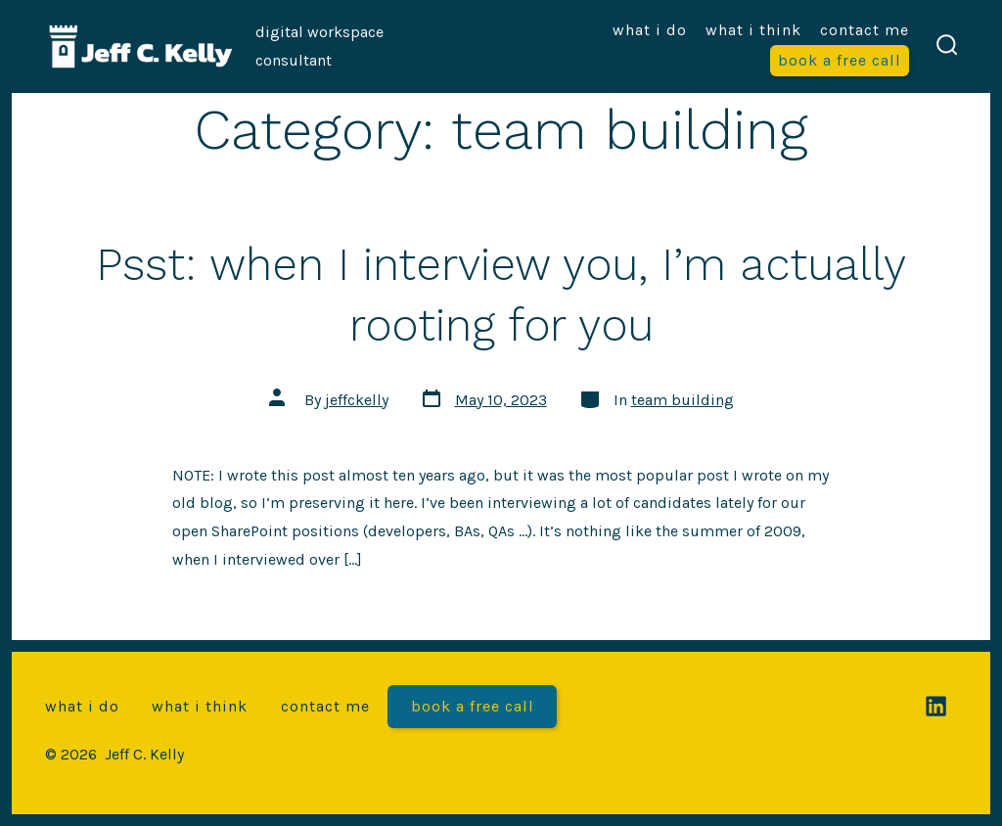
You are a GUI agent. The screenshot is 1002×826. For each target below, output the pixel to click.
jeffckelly (356, 399)
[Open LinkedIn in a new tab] (936, 706)
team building (682, 399)
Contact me (864, 30)
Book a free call (839, 60)
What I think (753, 30)
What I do (650, 30)
